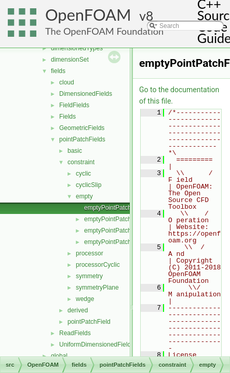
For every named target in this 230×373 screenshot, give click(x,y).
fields (58, 71)
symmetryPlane (97, 287)
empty (84, 196)
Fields (67, 116)
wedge (85, 299)
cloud (66, 82)
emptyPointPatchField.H (117, 219)
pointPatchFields (82, 139)
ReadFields (75, 333)
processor (89, 253)
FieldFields (74, 105)
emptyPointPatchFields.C (119, 230)
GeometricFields (81, 128)
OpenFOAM (88, 14)
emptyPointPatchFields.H (119, 242)
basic (74, 150)
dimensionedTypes (77, 48)
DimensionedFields (85, 93)
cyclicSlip (88, 185)
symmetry (89, 276)
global (59, 356)
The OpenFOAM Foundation (104, 31)
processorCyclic (98, 264)
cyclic (83, 173)
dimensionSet (70, 59)
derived (77, 310)
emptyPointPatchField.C (117, 207)
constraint (80, 162)
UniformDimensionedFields (96, 344)
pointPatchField (89, 321)
